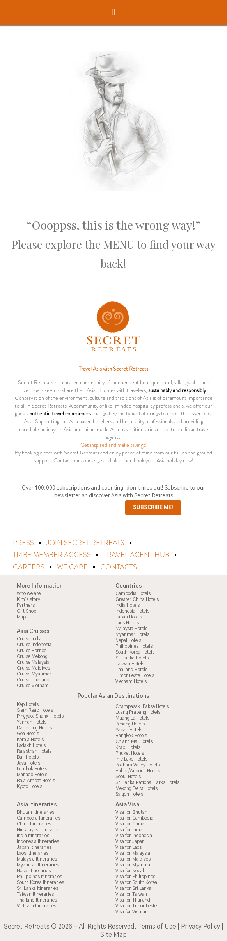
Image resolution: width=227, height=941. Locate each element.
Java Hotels (28, 761)
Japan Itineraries (34, 846)
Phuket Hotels (129, 752)
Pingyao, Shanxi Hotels (40, 715)
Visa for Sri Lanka (133, 887)
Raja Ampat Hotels (36, 779)
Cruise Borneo (31, 649)
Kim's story (28, 598)
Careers (29, 566)
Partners (26, 604)
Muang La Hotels (132, 717)
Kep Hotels (28, 703)
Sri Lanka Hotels (132, 656)
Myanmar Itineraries (38, 863)
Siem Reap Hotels (35, 709)
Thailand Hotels (131, 668)
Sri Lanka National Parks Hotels (147, 781)
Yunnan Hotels (31, 720)
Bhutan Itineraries (35, 811)
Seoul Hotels (128, 775)
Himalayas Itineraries (38, 828)
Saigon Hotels (129, 793)
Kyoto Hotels (29, 785)
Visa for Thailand (132, 898)
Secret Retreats (27, 925)
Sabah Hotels (128, 728)
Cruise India (29, 637)
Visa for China (129, 822)
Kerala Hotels (30, 738)
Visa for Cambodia (134, 816)
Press (24, 543)
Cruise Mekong (32, 655)
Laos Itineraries (32, 852)
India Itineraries (33, 834)
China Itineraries (34, 822)
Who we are (29, 592)
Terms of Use (157, 925)
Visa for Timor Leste (136, 904)
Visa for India (128, 828)
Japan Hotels (128, 615)
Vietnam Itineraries (36, 904)
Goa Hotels (28, 732)
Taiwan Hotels (129, 662)
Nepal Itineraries (34, 869)
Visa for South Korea (136, 881)
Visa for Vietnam (132, 910)
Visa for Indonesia (133, 834)
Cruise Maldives (33, 667)
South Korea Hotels (134, 651)
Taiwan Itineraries (35, 893)
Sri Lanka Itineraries (37, 887)
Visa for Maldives (133, 857)
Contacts (118, 566)
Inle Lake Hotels (131, 758)
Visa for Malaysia (132, 852)
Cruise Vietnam (33, 684)
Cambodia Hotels (133, 592)
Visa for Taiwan (131, 893)
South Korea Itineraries (40, 881)
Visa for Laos (128, 846)
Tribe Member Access (52, 554)
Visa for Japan (130, 840)
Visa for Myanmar (133, 863)
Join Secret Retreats (86, 543)
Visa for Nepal (129, 869)
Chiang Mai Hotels (134, 740)
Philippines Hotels (134, 645)
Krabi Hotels (127, 746)
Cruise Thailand (33, 678)
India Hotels (127, 604)
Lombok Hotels (32, 767)
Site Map (113, 933)
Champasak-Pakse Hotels (142, 705)
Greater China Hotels (137, 598)
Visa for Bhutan (131, 811)
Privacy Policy (200, 925)
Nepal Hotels (128, 639)
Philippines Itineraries (39, 875)
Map (21, 615)
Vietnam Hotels (131, 680)
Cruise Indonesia (34, 643)
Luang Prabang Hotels (137, 711)
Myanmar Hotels (132, 633)
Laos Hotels (127, 621)
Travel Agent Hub (137, 554)
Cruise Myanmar (34, 672)
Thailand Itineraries (37, 898)
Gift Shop (26, 610)
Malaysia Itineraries (37, 857)
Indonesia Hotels (132, 610)
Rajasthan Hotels (34, 750)
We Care (73, 566)
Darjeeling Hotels (34, 726)
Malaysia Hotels (131, 627)
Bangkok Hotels (131, 734)
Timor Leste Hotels (134, 674)
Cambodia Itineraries (38, 816)
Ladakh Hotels (31, 744)
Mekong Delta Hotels (136, 787)
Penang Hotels (130, 722)
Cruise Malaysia (33, 661)
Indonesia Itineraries (38, 840)
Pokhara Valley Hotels (137, 763)
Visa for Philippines (135, 875)
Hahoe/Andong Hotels (137, 769)
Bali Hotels (28, 756)
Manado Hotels (32, 773)
